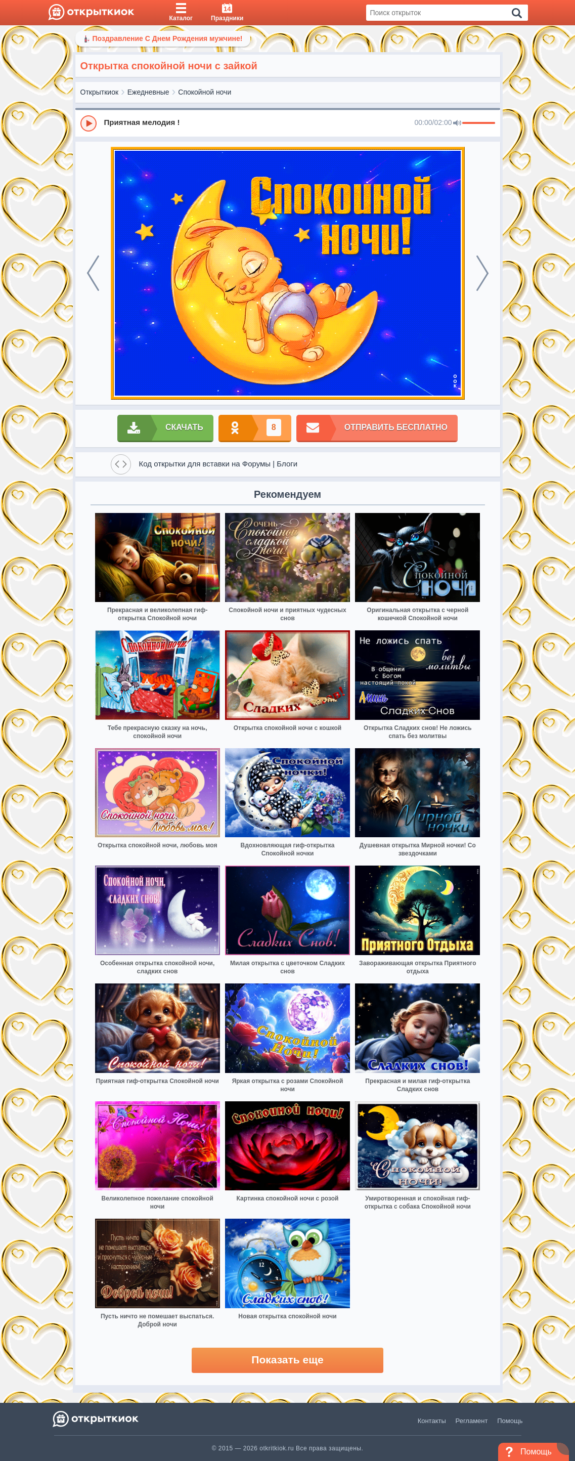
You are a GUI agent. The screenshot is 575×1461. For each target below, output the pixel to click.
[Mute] (457, 123)
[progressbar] (478, 123)
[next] (482, 273)
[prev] (93, 273)
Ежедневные (148, 92)
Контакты (432, 1421)
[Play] (88, 123)
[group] (287, 123)
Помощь (509, 1421)
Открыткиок (99, 92)
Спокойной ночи (204, 92)
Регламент (472, 1421)
